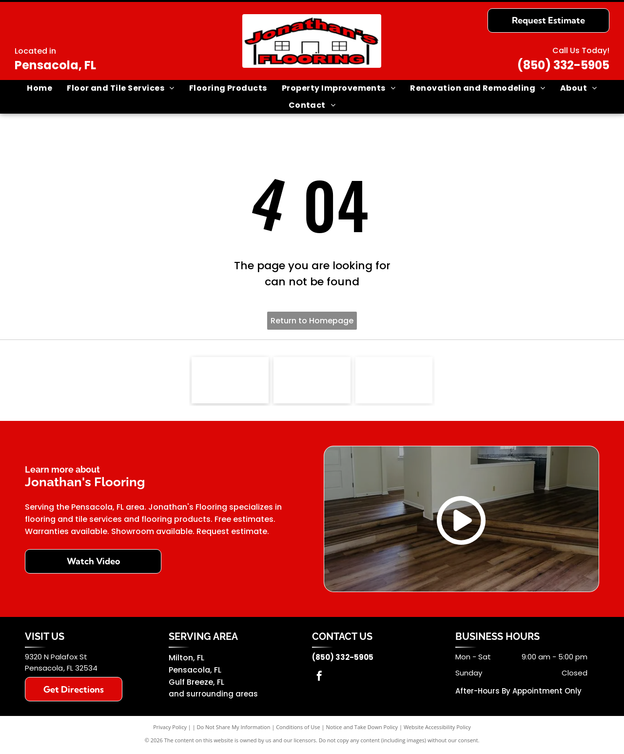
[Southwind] (312, 381)
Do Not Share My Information (234, 729)
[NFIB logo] (230, 381)
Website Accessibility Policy (437, 729)
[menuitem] (39, 88)
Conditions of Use (298, 729)
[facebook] (319, 679)
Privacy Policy (170, 729)
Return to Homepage (312, 320)
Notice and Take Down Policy (362, 729)
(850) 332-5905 (563, 65)
